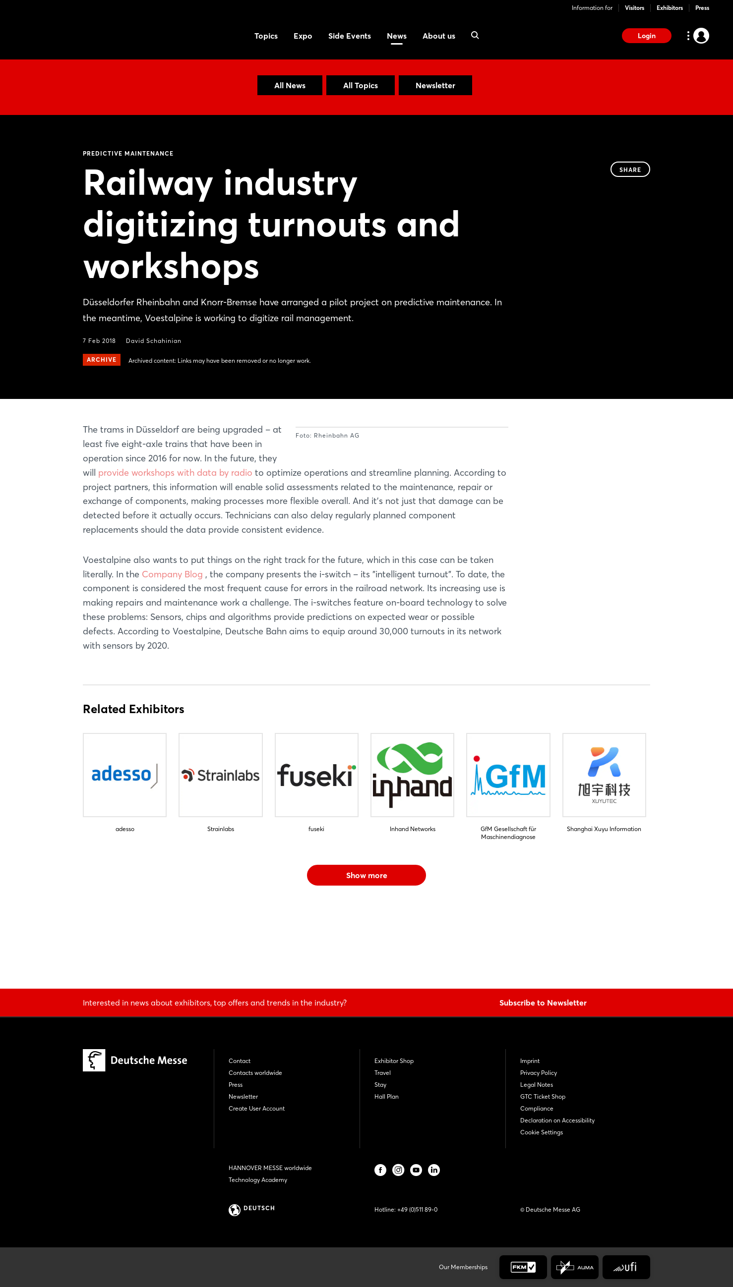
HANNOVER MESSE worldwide (270, 1168)
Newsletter (435, 85)
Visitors (634, 7)
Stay (380, 1084)
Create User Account (257, 1108)
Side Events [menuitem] (349, 36)
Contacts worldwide (255, 1072)
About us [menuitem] (439, 36)
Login (647, 35)
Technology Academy (258, 1179)
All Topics (360, 85)
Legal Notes (536, 1084)
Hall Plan (386, 1096)
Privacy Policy (538, 1072)
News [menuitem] (397, 36)
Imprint (530, 1060)
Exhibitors (670, 7)
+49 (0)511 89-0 (417, 1209)
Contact (239, 1060)
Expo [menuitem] (303, 36)
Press (702, 7)
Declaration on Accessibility (557, 1120)
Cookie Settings (541, 1132)
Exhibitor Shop (394, 1060)
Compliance (536, 1108)
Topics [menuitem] (266, 36)
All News (289, 85)
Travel (382, 1072)
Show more (366, 946)
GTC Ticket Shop (542, 1096)
